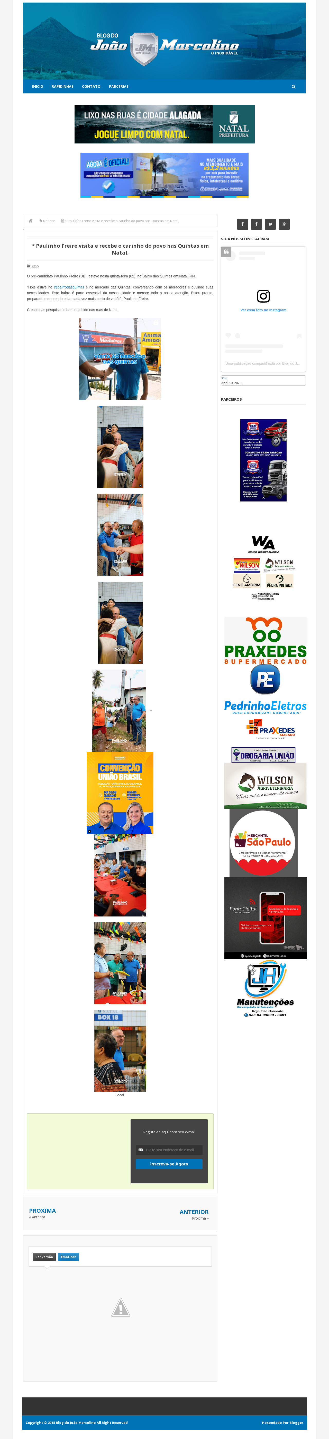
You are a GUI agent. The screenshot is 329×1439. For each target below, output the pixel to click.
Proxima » (200, 1218)
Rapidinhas (63, 86)
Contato (91, 86)
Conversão (44, 1257)
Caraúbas (228, 387)
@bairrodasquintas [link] (69, 287)
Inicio (37, 86)
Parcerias (119, 86)
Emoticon (68, 1257)
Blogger (296, 1422)
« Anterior (37, 1216)
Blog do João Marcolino (76, 1422)
